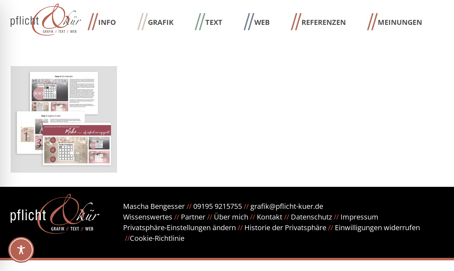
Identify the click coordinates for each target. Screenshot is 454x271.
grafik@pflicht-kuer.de (286, 206)
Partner (193, 217)
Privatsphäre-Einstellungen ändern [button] (179, 227)
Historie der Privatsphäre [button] (285, 227)
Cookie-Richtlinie (157, 238)
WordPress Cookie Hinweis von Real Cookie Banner (84, 265)
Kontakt (269, 217)
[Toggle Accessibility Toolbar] (21, 250)
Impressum (359, 217)
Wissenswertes (147, 217)
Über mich (231, 217)
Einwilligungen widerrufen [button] (377, 227)
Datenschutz (315, 217)
